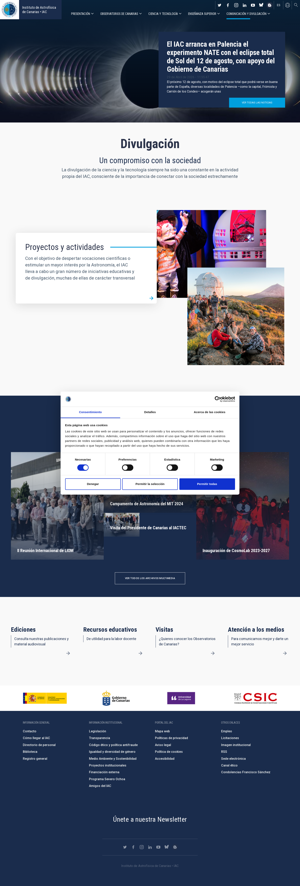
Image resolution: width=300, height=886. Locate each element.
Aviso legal (163, 745)
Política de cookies (169, 752)
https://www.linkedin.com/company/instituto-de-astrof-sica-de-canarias (244, 5)
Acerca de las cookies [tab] (209, 412)
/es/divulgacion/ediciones (68, 653)
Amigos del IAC (100, 786)
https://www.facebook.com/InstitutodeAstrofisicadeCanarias (228, 5)
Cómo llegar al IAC (36, 738)
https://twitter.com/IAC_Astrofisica (219, 5)
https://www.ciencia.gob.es (45, 698)
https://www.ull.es (181, 698)
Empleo (226, 731)
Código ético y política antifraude (113, 745)
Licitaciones (230, 738)
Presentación (80, 14)
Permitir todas (207, 484)
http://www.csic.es (255, 698)
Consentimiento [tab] (90, 412)
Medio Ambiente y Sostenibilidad (112, 759)
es (278, 5)
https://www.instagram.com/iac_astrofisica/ (236, 5)
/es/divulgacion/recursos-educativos (140, 653)
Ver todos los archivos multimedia (150, 578)
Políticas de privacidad (171, 738)
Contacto (29, 731)
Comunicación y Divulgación (246, 14)
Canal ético (229, 765)
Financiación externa (104, 772)
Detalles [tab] (150, 412)
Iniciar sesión (287, 5)
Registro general (35, 759)
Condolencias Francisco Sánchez (245, 772)
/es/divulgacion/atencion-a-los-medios (285, 653)
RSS (224, 752)
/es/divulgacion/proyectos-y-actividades (151, 298)
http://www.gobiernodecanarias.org (116, 698)
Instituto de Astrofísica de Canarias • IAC (39, 9)
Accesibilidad (164, 759)
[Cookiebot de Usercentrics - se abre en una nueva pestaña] (217, 399)
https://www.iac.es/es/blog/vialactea (269, 5)
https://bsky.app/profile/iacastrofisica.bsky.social (261, 5)
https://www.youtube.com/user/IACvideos (253, 5)
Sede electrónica (233, 759)
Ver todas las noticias (257, 102)
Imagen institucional (236, 745)
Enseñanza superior (202, 14)
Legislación (97, 731)
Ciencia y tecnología (163, 14)
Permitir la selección (150, 484)
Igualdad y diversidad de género (112, 752)
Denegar (93, 484)
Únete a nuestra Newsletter (150, 819)
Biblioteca (30, 752)
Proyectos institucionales (107, 765)
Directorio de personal (39, 745)
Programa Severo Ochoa (107, 779)
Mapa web (162, 731)
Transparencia (99, 738)
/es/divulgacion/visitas (212, 653)
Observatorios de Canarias (119, 14)
